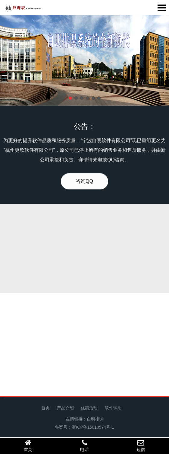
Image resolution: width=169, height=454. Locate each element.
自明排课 (95, 419)
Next (148, 62)
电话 (84, 445)
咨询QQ (84, 186)
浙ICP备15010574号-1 (93, 427)
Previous (21, 62)
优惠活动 (89, 407)
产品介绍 (65, 407)
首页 (45, 407)
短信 (141, 445)
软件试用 (113, 407)
